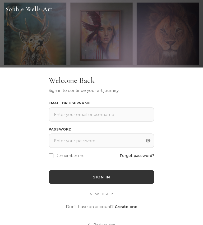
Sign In (101, 177)
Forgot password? (137, 155)
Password (60, 129)
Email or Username (69, 103)
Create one (126, 206)
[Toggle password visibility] (148, 140)
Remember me (70, 155)
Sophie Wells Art (29, 9)
